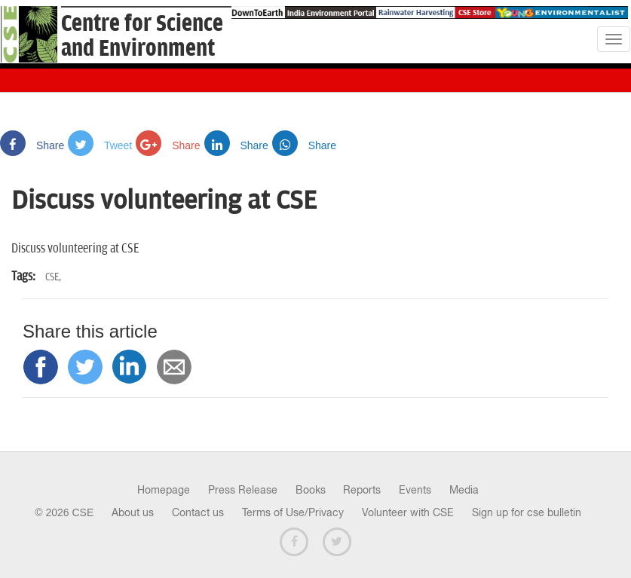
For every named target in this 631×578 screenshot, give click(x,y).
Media (464, 490)
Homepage (163, 490)
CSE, (53, 277)
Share (32, 145)
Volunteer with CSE (408, 512)
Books (311, 490)
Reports (362, 490)
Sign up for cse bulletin (526, 512)
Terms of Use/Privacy (293, 512)
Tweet (100, 145)
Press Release (242, 490)
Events (415, 490)
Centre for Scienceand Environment (142, 36)
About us (133, 512)
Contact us (198, 512)
